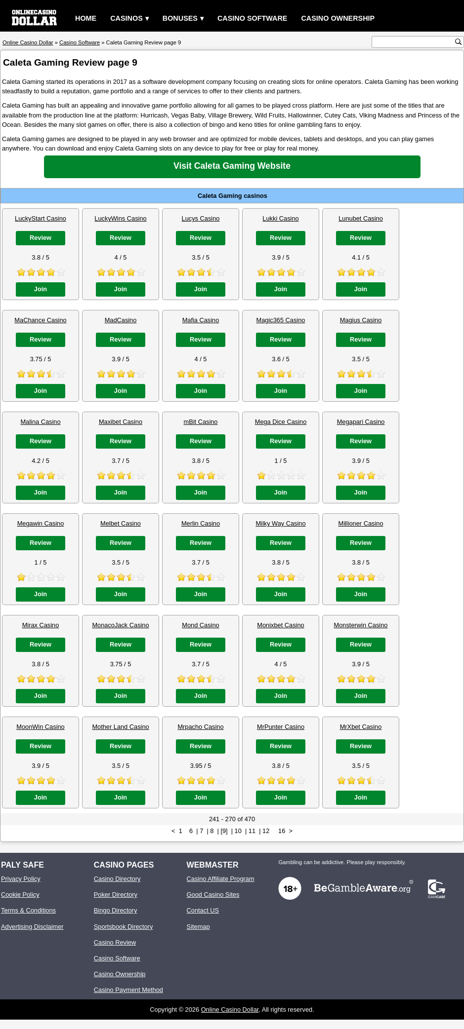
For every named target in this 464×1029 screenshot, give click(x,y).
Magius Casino (361, 320)
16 (281, 831)
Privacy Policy (21, 878)
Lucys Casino (201, 218)
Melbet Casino (120, 523)
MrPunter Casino (280, 726)
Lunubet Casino (360, 218)
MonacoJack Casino (120, 625)
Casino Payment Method (128, 989)
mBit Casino (201, 421)
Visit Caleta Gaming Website (232, 166)
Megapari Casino (361, 421)
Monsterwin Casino (361, 625)
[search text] (414, 42)
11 (252, 831)
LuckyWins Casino (120, 218)
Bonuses (180, 18)
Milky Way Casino (280, 523)
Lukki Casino (280, 218)
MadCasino (121, 320)
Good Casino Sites (213, 894)
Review (40, 237)
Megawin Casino (40, 523)
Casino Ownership (338, 18)
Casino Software (252, 18)
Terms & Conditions (28, 910)
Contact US (203, 910)
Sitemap (198, 926)
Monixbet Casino (280, 625)
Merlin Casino (200, 523)
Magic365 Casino (280, 320)
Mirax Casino (40, 625)
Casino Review (115, 942)
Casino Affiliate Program (220, 878)
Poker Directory (115, 894)
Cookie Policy (20, 894)
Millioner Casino (360, 523)
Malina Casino (40, 421)
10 (238, 831)
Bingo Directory (115, 910)
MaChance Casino (40, 320)
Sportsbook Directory (123, 926)
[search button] (458, 41)
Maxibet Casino (120, 421)
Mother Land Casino (120, 726)
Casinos (126, 18)
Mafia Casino (200, 320)
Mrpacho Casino (200, 726)
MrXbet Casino (361, 726)
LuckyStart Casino (40, 218)
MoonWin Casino (40, 726)
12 (265, 831)
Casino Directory (117, 878)
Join (40, 289)
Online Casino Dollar (230, 1009)
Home (85, 18)
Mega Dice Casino (281, 421)
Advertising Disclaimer (32, 926)
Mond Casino (200, 625)
